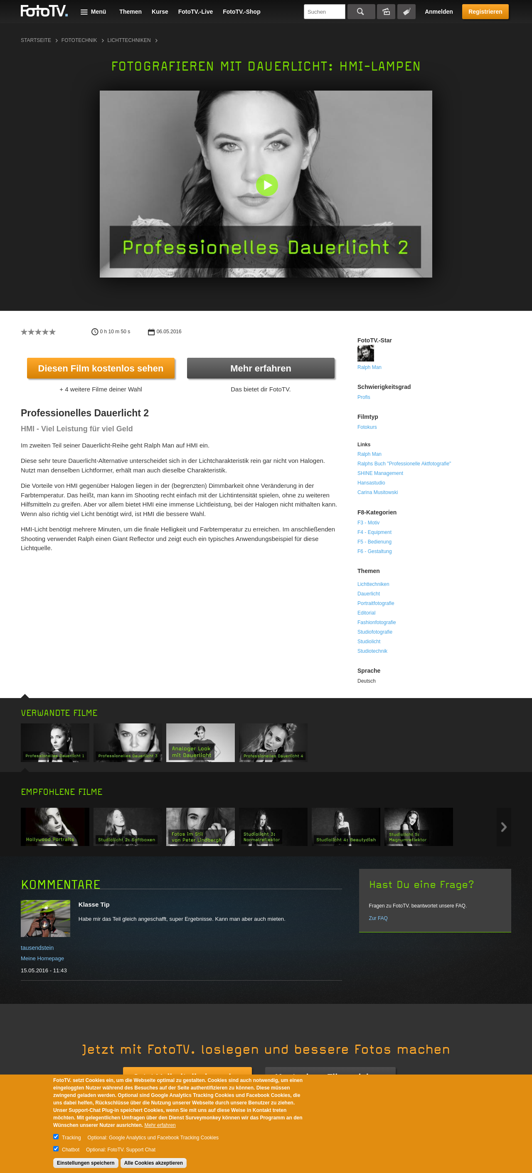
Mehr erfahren (260, 368)
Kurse (160, 11)
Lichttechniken (129, 40)
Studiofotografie (374, 632)
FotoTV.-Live (195, 11)
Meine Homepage (42, 958)
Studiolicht (368, 641)
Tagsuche (406, 11)
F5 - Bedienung (374, 542)
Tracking (71, 1138)
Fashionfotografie (376, 622)
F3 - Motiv (368, 523)
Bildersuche (386, 11)
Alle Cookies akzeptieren (153, 1163)
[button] (268, 186)
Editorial (366, 613)
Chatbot (70, 1150)
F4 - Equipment (374, 532)
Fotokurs (367, 427)
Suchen (361, 11)
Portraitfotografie (375, 603)
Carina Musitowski (377, 492)
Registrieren (485, 11)
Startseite (36, 40)
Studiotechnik (372, 651)
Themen (130, 11)
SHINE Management (380, 473)
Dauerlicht (368, 594)
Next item (504, 827)
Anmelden (439, 11)
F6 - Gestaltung (374, 551)
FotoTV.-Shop (241, 11)
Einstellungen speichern (86, 1163)
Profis (363, 397)
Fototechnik (79, 40)
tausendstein (37, 947)
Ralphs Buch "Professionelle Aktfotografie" (404, 464)
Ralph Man (369, 367)
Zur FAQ (378, 918)
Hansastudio (371, 483)
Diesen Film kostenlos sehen (101, 368)
